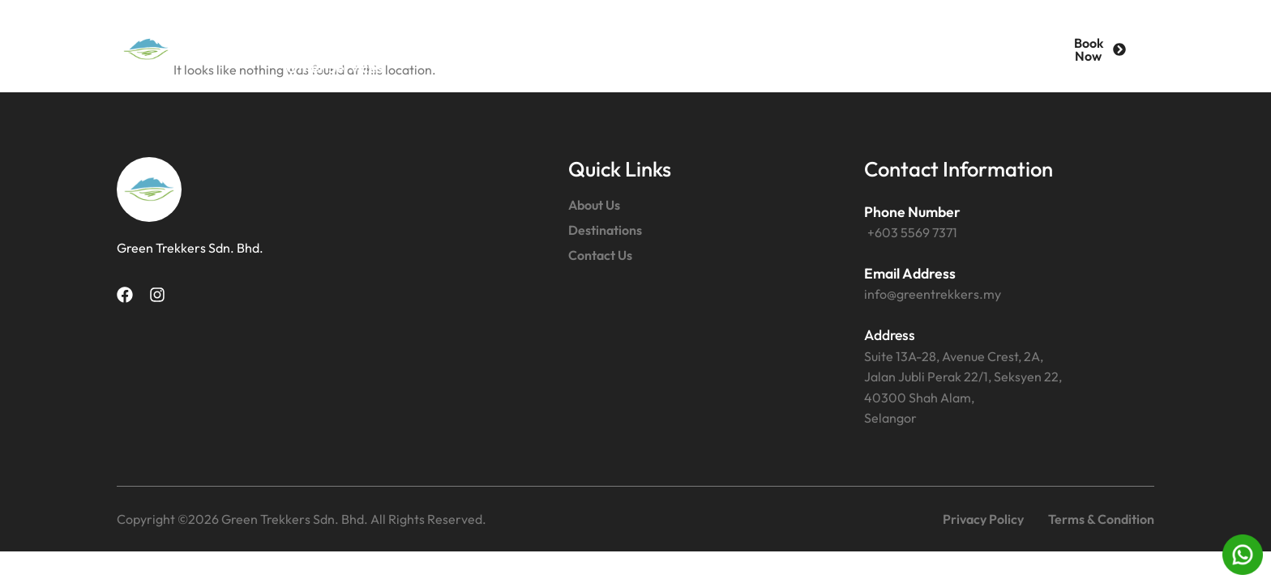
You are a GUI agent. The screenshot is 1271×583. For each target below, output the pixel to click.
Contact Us (638, 30)
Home (297, 30)
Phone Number (912, 211)
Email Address (910, 273)
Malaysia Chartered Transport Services (848, 30)
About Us (395, 30)
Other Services (334, 67)
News (450, 67)
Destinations (513, 30)
